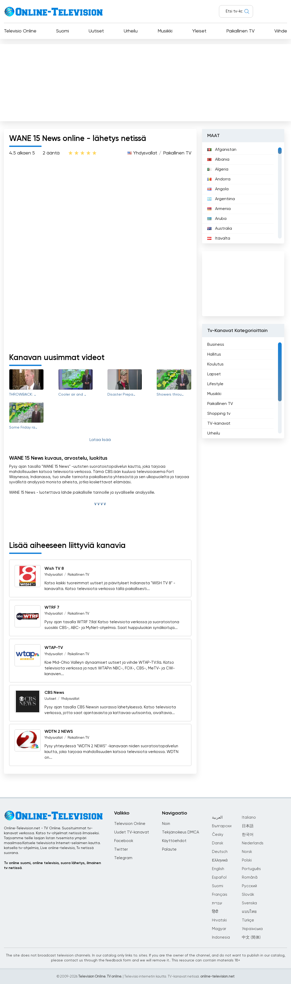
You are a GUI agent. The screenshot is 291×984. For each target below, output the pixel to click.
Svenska (249, 903)
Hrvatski (219, 920)
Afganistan (221, 150)
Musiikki (165, 31)
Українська (252, 929)
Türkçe (248, 920)
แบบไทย (249, 912)
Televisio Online (20, 31)
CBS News (54, 693)
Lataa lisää (100, 440)
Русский (249, 886)
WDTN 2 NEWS (58, 732)
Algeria (217, 169)
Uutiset (96, 31)
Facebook (123, 841)
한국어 (248, 835)
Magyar (219, 929)
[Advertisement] (145, 81)
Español (219, 877)
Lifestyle (215, 384)
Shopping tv (218, 414)
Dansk (217, 843)
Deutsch (220, 852)
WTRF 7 (51, 608)
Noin (166, 824)
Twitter (121, 849)
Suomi (62, 31)
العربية (217, 817)
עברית (217, 903)
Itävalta (218, 238)
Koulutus (215, 364)
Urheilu (131, 31)
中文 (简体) (251, 937)
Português (251, 869)
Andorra (218, 179)
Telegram (123, 858)
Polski (247, 860)
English (218, 869)
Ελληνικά (220, 860)
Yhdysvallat (145, 153)
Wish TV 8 (54, 569)
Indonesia (221, 937)
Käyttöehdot (174, 841)
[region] (243, 192)
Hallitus (214, 354)
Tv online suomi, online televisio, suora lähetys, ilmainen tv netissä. (52, 865)
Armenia (219, 209)
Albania (218, 160)
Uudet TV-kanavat (131, 832)
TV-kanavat (218, 424)
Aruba (217, 219)
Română (249, 877)
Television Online (129, 824)
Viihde (280, 31)
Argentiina (221, 199)
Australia (219, 229)
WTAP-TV (53, 648)
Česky (217, 835)
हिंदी (215, 912)
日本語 (248, 826)
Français (219, 895)
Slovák (248, 895)
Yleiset (199, 31)
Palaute (169, 849)
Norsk (247, 852)
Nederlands (252, 843)
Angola (218, 189)
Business (215, 345)
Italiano (249, 817)
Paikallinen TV (240, 31)
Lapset (214, 374)
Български (221, 826)
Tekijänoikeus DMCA (180, 832)
